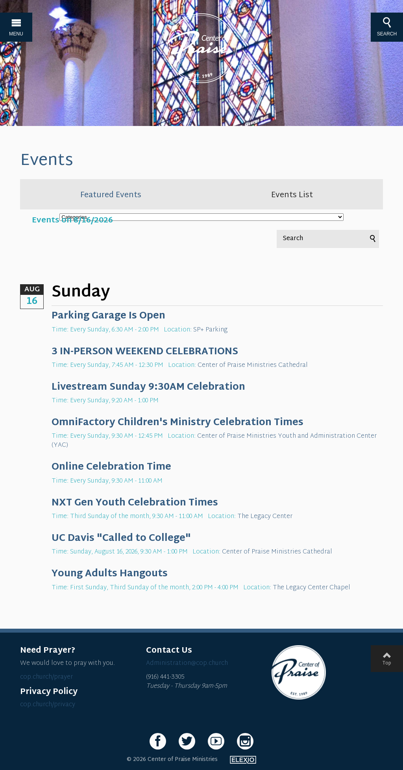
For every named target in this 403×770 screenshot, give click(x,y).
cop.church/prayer (46, 677)
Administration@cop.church (187, 663)
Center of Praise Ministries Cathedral (253, 365)
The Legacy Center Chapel (311, 588)
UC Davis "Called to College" (121, 538)
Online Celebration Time (111, 467)
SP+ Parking (210, 330)
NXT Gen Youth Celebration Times (135, 503)
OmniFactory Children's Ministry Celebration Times (177, 422)
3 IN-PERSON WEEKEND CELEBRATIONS (145, 352)
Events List (292, 195)
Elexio (243, 760)
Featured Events (110, 195)
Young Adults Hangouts (110, 574)
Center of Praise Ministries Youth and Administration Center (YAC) (214, 441)
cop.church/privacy (47, 705)
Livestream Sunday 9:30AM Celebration (148, 387)
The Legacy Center (264, 516)
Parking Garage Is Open (108, 316)
